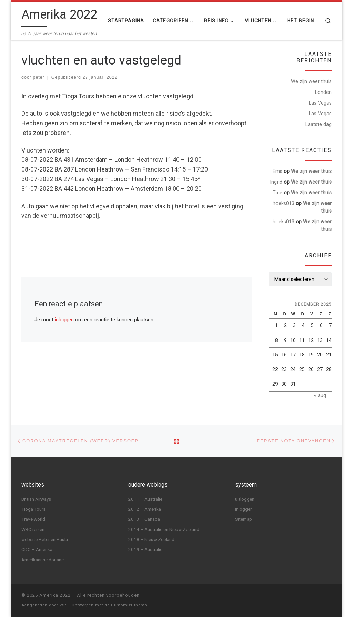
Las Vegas (320, 103)
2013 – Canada (144, 519)
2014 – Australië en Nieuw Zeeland (163, 529)
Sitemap (243, 519)
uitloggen (244, 498)
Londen (323, 92)
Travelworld (33, 519)
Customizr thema (129, 605)
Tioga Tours (33, 509)
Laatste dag (318, 124)
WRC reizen (32, 529)
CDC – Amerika (36, 549)
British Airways (36, 498)
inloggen (64, 319)
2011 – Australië (145, 498)
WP (63, 605)
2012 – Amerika (144, 509)
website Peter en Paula (44, 539)
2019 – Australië (145, 549)
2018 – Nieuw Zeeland (151, 539)
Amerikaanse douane (42, 559)
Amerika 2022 (55, 595)
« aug (320, 395)
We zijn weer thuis (311, 81)
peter (38, 77)
